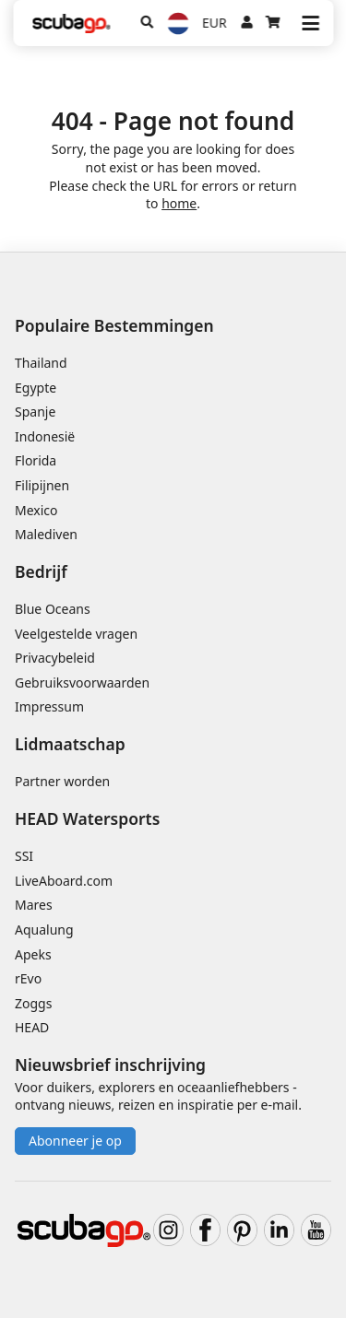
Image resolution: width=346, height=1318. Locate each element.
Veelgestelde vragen (76, 633)
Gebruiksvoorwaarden (82, 682)
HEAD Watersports (87, 818)
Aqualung (44, 929)
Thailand (41, 362)
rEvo (28, 978)
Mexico (36, 510)
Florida (35, 460)
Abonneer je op (75, 1140)
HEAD (32, 1027)
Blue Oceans (52, 609)
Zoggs (33, 1003)
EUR (214, 22)
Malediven (46, 534)
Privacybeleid (55, 657)
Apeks (33, 954)
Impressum (49, 706)
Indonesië (45, 436)
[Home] (71, 23)
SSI (24, 856)
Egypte (35, 387)
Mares (34, 904)
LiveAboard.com (64, 880)
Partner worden (62, 781)
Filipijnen (42, 485)
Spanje (35, 411)
